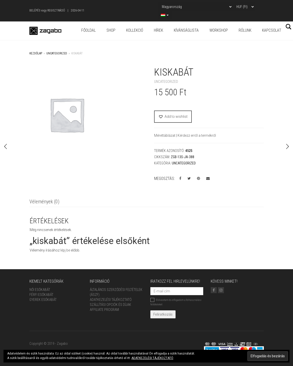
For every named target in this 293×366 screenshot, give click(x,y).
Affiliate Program (104, 310)
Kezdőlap (35, 53)
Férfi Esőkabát (41, 295)
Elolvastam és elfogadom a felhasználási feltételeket (175, 302)
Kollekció (134, 30)
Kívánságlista (186, 30)
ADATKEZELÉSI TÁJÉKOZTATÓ (152, 358)
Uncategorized (56, 53)
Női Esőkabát (39, 290)
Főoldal (88, 30)
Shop (110, 30)
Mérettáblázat (165, 135)
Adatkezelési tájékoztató (111, 300)
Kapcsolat (271, 30)
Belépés (34, 10)
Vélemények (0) (44, 202)
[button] (173, 117)
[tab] (44, 202)
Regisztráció (56, 10)
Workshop (218, 30)
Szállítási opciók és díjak (110, 305)
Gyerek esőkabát (43, 300)
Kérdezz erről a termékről (197, 135)
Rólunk (245, 30)
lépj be (65, 250)
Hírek (158, 30)
